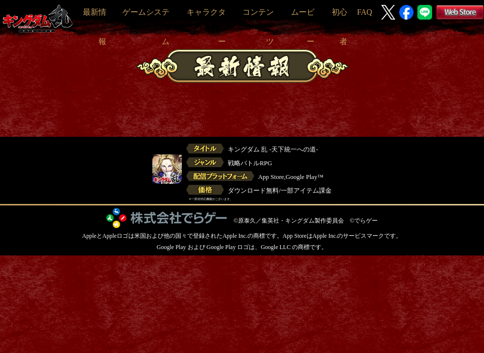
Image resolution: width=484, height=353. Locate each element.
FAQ (364, 12)
